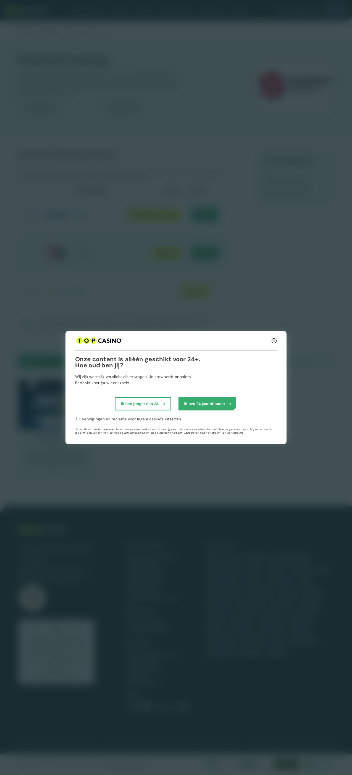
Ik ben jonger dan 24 (139, 404)
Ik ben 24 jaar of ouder (204, 404)
